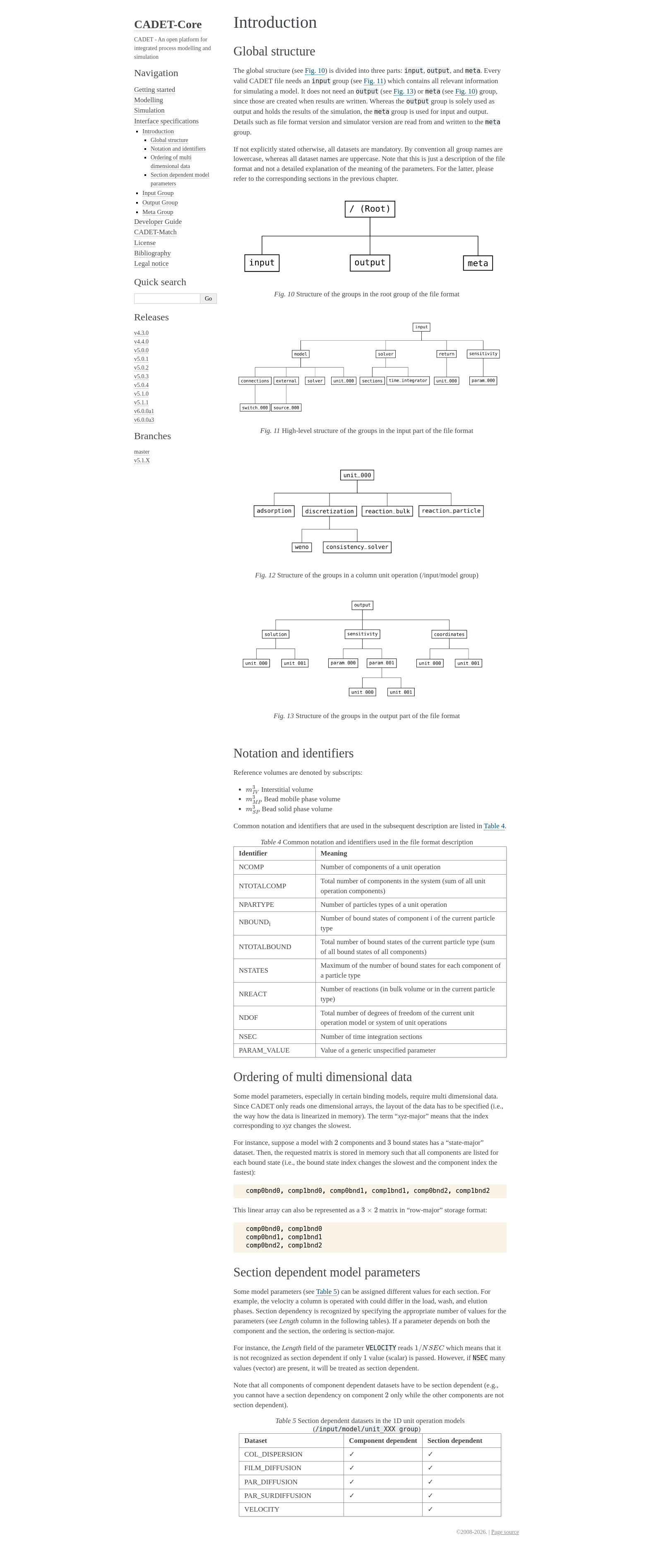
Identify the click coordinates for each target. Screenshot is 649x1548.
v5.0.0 (141, 350)
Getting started (154, 90)
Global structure (169, 140)
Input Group (158, 192)
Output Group (160, 202)
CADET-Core (168, 24)
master (141, 452)
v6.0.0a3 (144, 420)
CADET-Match (155, 232)
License (145, 243)
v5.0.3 (141, 376)
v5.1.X (142, 460)
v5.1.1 (141, 402)
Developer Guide (158, 222)
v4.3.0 (141, 333)
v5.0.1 (141, 359)
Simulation (149, 110)
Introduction (158, 131)
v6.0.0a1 (144, 411)
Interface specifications (166, 121)
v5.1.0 (141, 394)
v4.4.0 (141, 342)
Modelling (148, 100)
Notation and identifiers (178, 149)
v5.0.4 (141, 385)
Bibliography (152, 253)
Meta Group (157, 211)
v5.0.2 (141, 368)
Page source (505, 1532)
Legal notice (151, 263)
